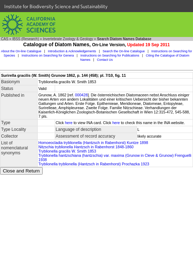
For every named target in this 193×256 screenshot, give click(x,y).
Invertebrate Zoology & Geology (68, 39)
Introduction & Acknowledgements (72, 51)
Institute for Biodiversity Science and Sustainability (56, 6)
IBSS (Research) (25, 39)
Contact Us (105, 60)
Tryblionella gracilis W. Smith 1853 (67, 151)
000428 (81, 95)
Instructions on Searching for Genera (48, 55)
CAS (5, 39)
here (69, 123)
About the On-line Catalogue (21, 51)
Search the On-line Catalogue (124, 51)
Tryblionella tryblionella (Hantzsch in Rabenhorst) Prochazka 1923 (93, 164)
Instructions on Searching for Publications (109, 55)
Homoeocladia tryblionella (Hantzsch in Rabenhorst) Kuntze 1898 (93, 142)
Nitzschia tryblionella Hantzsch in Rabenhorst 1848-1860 (86, 147)
